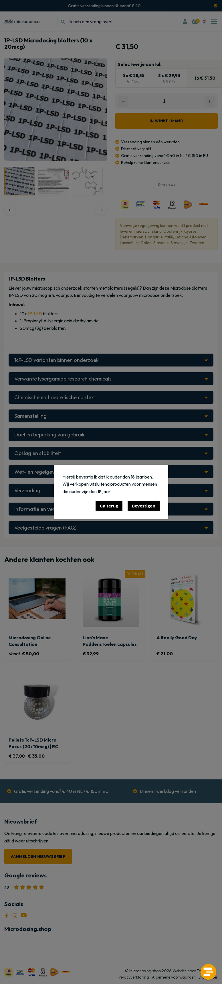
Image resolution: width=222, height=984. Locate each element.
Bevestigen (143, 506)
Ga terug (109, 506)
